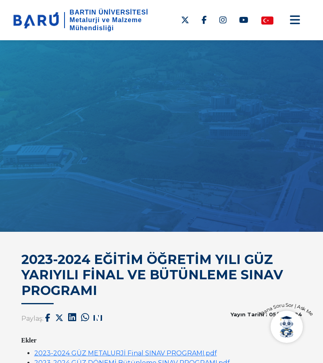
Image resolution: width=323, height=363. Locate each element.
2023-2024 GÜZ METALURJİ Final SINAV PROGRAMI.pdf (125, 353)
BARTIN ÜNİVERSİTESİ (109, 12)
